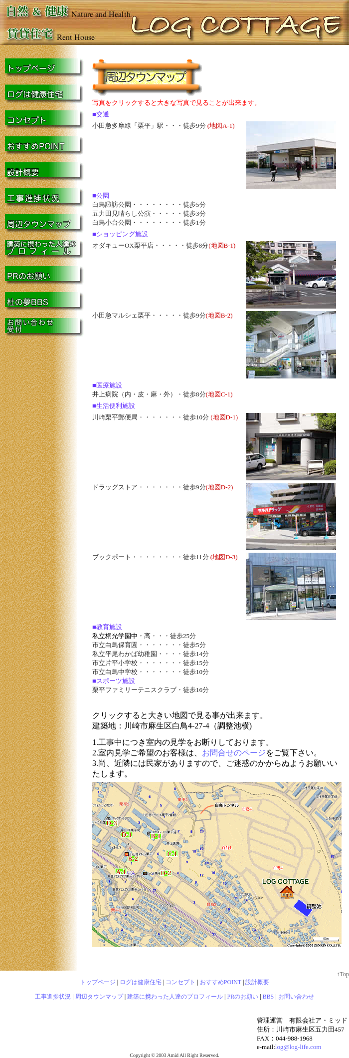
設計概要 (257, 982)
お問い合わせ (296, 996)
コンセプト (180, 982)
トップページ (98, 982)
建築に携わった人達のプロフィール (175, 996)
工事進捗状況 (53, 996)
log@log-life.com (298, 1047)
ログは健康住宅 (141, 982)
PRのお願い (243, 996)
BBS (268, 996)
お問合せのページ (234, 752)
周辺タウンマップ (99, 996)
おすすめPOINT (220, 982)
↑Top (343, 974)
